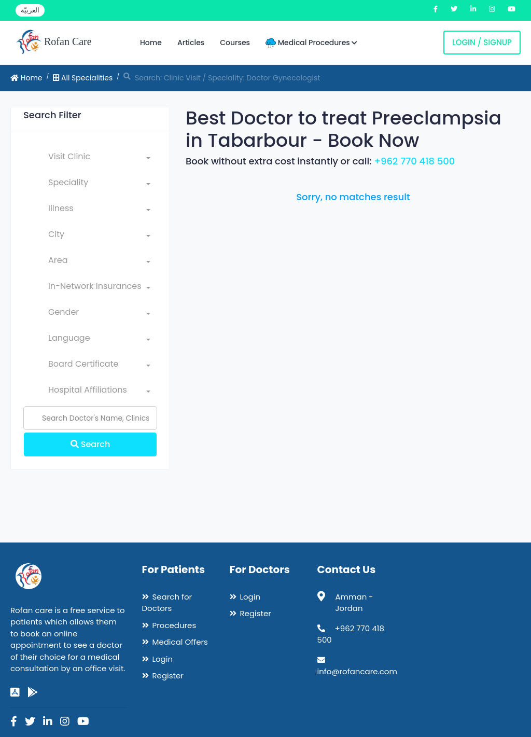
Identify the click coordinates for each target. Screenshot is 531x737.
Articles (190, 42)
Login (162, 658)
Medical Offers (180, 641)
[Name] (90, 418)
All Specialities (83, 78)
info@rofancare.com (357, 671)
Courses (235, 42)
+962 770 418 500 (414, 161)
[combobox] (99, 159)
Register (168, 675)
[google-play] (32, 692)
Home (151, 42)
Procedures (174, 625)
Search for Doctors (167, 602)
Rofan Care (54, 42)
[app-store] (15, 692)
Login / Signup (482, 42)
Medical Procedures (311, 42)
